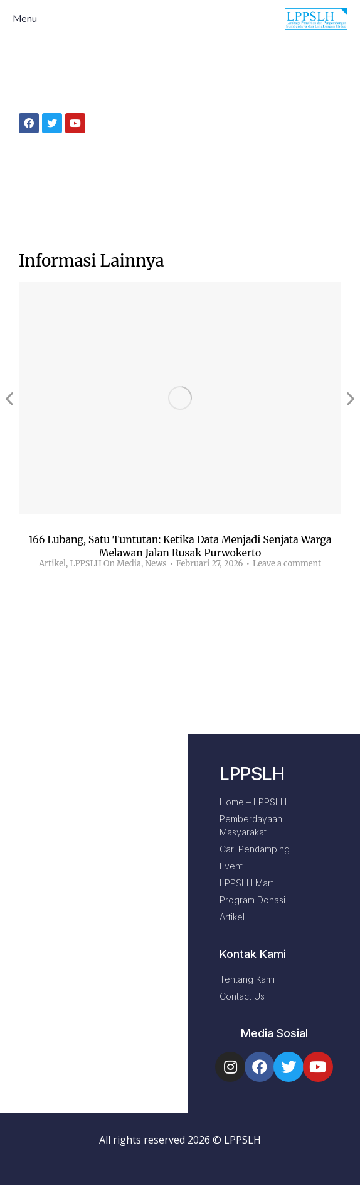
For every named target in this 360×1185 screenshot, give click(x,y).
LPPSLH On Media (105, 564)
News (155, 564)
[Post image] (180, 398)
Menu (25, 19)
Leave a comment (287, 564)
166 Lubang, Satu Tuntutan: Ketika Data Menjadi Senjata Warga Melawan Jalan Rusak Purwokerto (179, 546)
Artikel (52, 564)
